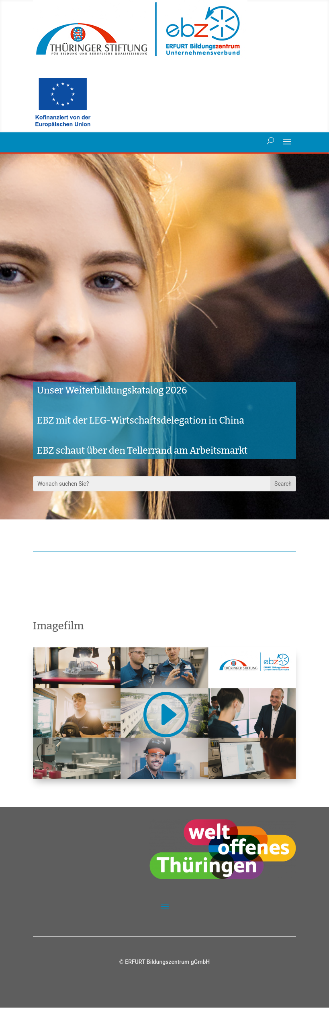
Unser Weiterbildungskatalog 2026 (112, 394)
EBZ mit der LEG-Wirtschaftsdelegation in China (140, 424)
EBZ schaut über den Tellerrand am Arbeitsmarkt (142, 454)
